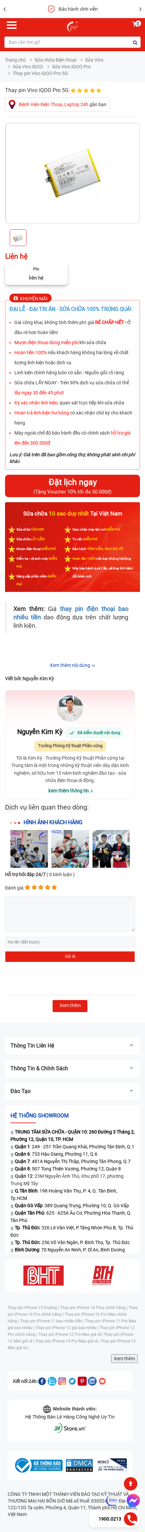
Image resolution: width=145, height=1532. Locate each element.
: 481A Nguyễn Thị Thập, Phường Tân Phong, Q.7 (73, 1161)
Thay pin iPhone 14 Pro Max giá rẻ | (67, 1341)
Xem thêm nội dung (70, 665)
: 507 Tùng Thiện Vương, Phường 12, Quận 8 (68, 1168)
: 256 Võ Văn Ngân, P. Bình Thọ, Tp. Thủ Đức (72, 1242)
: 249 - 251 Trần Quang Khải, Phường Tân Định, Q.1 (74, 1146)
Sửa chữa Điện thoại (55, 60)
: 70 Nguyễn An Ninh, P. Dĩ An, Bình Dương (70, 1249)
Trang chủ (15, 60)
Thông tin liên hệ (72, 1045)
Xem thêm (124, 1358)
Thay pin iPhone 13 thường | (34, 1307)
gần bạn (62, 104)
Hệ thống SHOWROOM (39, 1116)
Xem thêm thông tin (68, 790)
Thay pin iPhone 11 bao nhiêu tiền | (52, 1321)
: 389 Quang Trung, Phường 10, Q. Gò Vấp (72, 1205)
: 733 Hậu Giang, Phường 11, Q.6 (56, 1154)
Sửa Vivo (94, 60)
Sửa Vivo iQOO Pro (71, 66)
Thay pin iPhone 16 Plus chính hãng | (94, 1307)
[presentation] (56, 979)
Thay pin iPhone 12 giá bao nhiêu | (67, 1327)
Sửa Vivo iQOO (28, 66)
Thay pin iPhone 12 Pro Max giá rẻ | (71, 1334)
